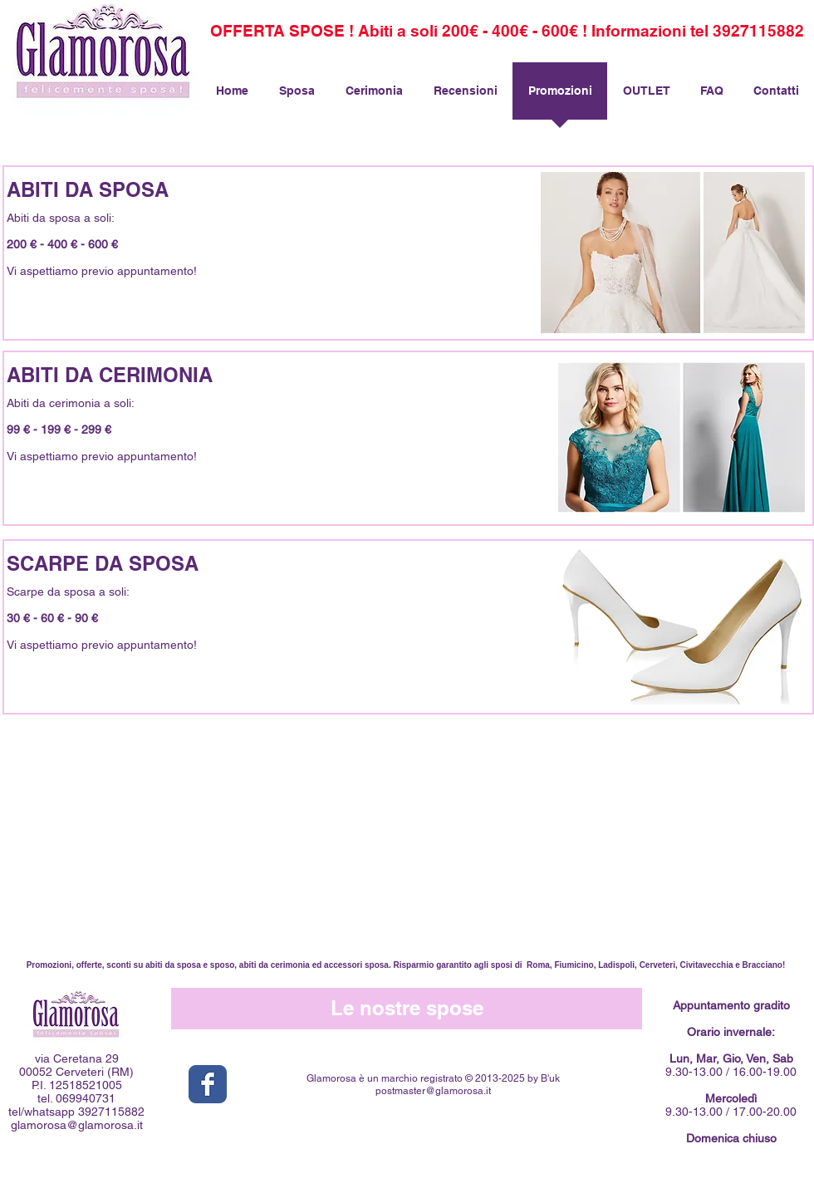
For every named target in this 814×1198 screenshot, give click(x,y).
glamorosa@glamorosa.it (77, 1125)
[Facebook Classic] (208, 1084)
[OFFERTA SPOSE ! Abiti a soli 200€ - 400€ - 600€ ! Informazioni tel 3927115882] (507, 31)
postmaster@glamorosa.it (433, 1091)
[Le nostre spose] (406, 1009)
